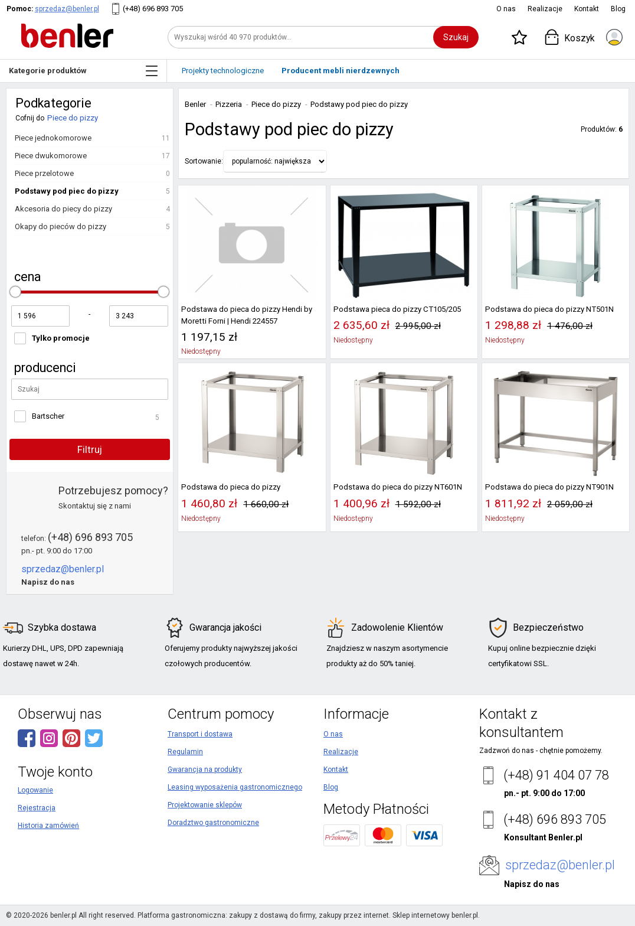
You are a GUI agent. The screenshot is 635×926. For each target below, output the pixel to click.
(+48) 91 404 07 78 (556, 775)
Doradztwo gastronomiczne (213, 823)
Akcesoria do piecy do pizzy (63, 208)
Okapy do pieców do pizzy (60, 226)
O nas (506, 9)
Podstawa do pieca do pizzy (230, 486)
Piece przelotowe (44, 173)
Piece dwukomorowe (51, 155)
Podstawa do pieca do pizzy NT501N (549, 309)
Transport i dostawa (200, 734)
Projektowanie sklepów (205, 805)
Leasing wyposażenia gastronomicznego (235, 787)
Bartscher (48, 416)
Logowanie (35, 790)
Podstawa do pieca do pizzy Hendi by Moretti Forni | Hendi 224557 (246, 315)
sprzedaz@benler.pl (67, 9)
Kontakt (586, 9)
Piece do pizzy (72, 117)
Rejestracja (36, 808)
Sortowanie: (204, 161)
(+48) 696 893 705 (153, 8)
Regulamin (185, 752)
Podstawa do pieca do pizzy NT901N (549, 486)
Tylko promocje (61, 338)
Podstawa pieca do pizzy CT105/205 (397, 309)
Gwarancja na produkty (205, 769)
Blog (618, 9)
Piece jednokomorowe (53, 137)
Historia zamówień (48, 825)
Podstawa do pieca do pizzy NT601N (397, 486)
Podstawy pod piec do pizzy (67, 191)
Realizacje (545, 9)
